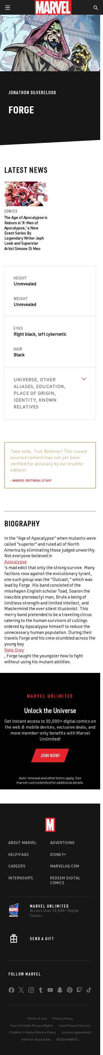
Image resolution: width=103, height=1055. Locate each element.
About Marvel (22, 842)
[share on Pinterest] (70, 991)
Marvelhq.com (64, 866)
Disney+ (58, 854)
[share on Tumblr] (40, 991)
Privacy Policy (62, 1018)
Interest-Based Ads (36, 1039)
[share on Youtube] (50, 991)
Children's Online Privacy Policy (32, 1032)
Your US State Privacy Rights (31, 1025)
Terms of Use (37, 1018)
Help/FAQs (18, 854)
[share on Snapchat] (60, 991)
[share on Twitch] (79, 991)
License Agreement (76, 1032)
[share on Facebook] (11, 991)
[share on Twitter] (21, 991)
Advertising (62, 842)
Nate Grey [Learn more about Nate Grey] (14, 650)
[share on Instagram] (31, 991)
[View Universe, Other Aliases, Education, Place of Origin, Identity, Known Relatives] (50, 393)
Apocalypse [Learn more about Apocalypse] (15, 561)
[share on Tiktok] (89, 991)
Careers (17, 866)
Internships (20, 878)
